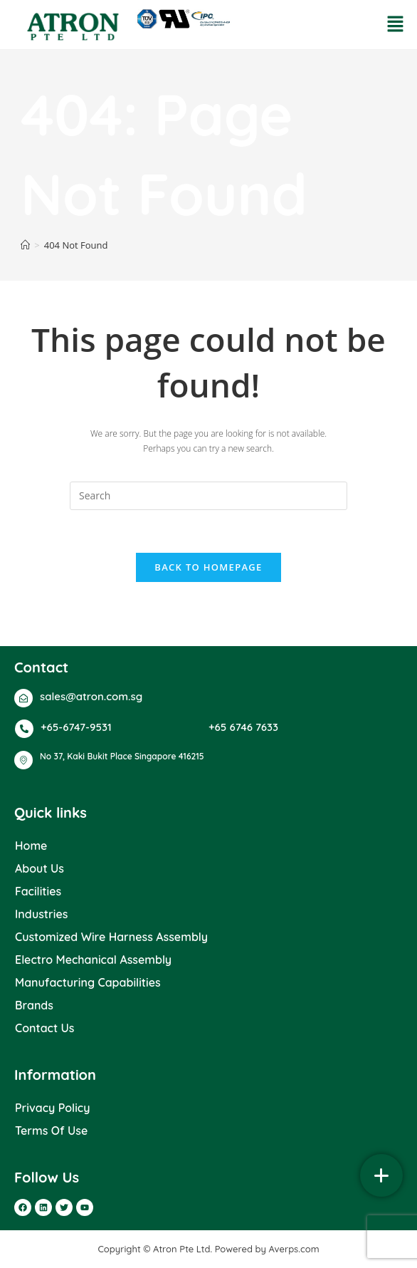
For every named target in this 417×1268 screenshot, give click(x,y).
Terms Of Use (51, 1130)
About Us (39, 868)
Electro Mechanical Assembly (93, 959)
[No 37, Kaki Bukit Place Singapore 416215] (23, 760)
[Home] (25, 245)
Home (31, 845)
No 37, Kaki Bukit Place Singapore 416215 (122, 756)
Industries (41, 914)
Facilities (38, 891)
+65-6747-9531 (76, 727)
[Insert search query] (208, 496)
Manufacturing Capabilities (88, 982)
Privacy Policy (52, 1108)
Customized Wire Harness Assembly (111, 937)
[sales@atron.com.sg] (23, 698)
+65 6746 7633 (243, 727)
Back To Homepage (208, 567)
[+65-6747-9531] (24, 728)
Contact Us (45, 1028)
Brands (34, 1005)
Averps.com (294, 1248)
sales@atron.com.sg (91, 696)
